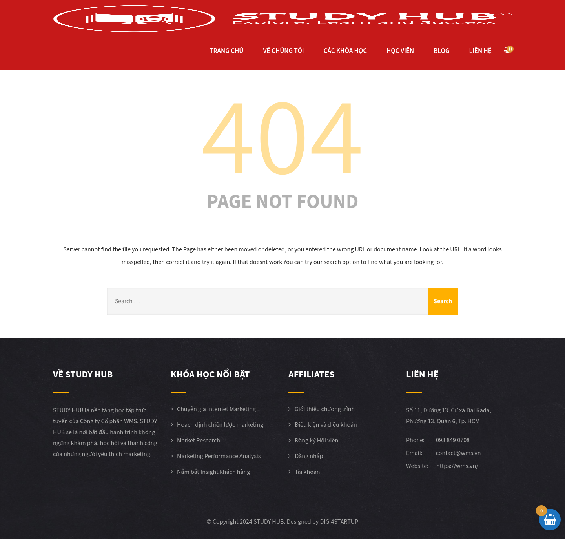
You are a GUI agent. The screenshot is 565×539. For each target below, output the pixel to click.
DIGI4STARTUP (339, 521)
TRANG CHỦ (226, 51)
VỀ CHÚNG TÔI (283, 51)
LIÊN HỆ (480, 51)
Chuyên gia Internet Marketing (216, 409)
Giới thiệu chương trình (325, 409)
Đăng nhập (309, 456)
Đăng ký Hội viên (316, 440)
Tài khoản (307, 472)
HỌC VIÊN (400, 51)
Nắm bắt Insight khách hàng (213, 472)
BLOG (441, 51)
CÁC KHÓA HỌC (345, 51)
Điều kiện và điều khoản (326, 425)
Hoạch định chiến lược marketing (220, 425)
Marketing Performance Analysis (219, 456)
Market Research (198, 440)
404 (282, 133)
